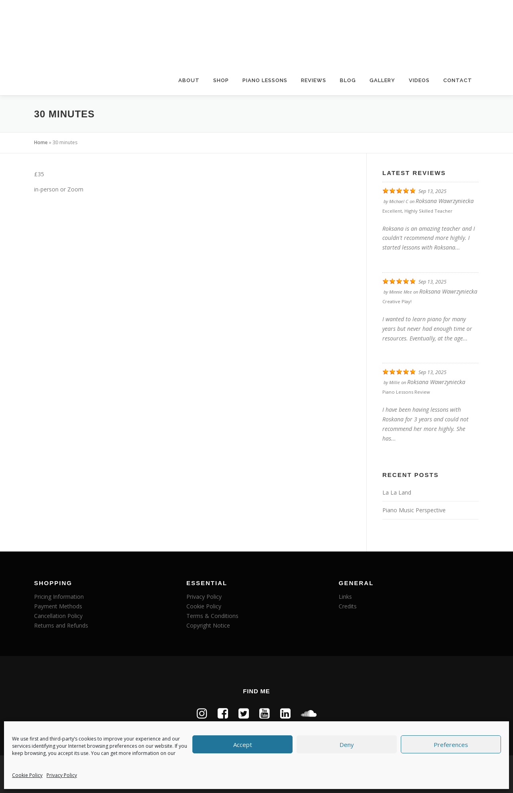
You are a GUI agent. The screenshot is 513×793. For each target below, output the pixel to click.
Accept (242, 745)
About (189, 80)
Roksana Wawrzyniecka (445, 201)
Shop (221, 80)
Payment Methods (58, 606)
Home (41, 142)
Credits (348, 606)
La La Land (396, 492)
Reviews (313, 80)
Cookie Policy (27, 775)
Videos (419, 80)
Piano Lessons (264, 80)
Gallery (382, 80)
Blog (348, 80)
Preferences (451, 745)
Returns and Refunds (61, 625)
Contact (457, 80)
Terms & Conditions (212, 616)
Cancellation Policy (58, 616)
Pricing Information (59, 596)
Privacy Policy (61, 775)
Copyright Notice (208, 625)
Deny (346, 745)
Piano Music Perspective (414, 510)
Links (345, 596)
